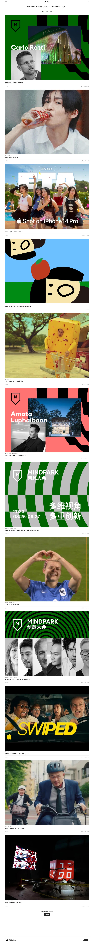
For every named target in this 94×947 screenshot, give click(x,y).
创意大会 (11, 528)
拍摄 (14, 230)
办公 (8, 751)
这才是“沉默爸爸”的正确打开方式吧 (15, 828)
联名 (9, 900)
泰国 (10, 453)
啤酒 (11, 155)
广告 (9, 155)
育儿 (6, 826)
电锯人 (12, 900)
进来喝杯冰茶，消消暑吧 (11, 157)
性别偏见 (10, 602)
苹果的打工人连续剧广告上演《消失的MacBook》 (18, 753)
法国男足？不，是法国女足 (12, 604)
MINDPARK (7, 528)
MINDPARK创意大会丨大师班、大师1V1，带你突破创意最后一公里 (22, 530)
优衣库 (6, 900)
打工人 (11, 751)
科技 (6, 80)
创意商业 (15, 677)
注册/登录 (47, 914)
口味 (11, 379)
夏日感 (6, 155)
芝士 (6, 379)
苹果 (6, 751)
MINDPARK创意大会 (15, 453)
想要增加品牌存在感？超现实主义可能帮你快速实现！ (19, 306)
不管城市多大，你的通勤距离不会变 (14, 83)
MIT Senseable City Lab (16, 80)
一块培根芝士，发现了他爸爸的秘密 (14, 381)
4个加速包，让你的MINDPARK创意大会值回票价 (17, 679)
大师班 (15, 528)
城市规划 (9, 80)
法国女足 (6, 602)
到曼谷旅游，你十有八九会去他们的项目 (15, 455)
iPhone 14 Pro (7, 230)
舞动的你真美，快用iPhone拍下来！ (14, 232)
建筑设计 (6, 453)
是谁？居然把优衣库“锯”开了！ (13, 903)
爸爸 (8, 826)
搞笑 (8, 379)
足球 (14, 602)
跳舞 (11, 230)
